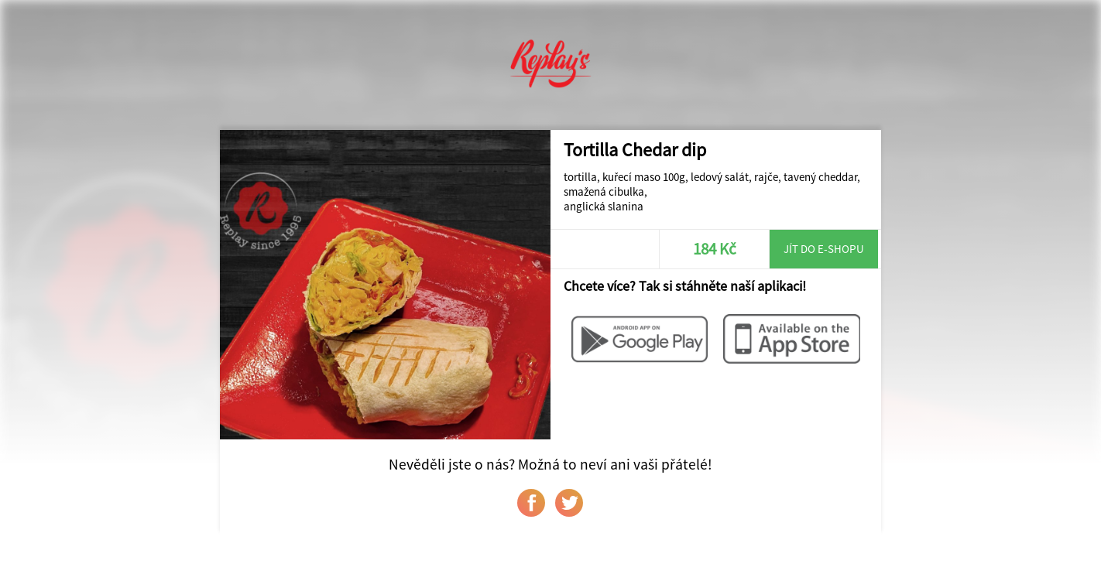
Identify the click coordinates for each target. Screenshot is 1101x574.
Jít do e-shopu (824, 248)
